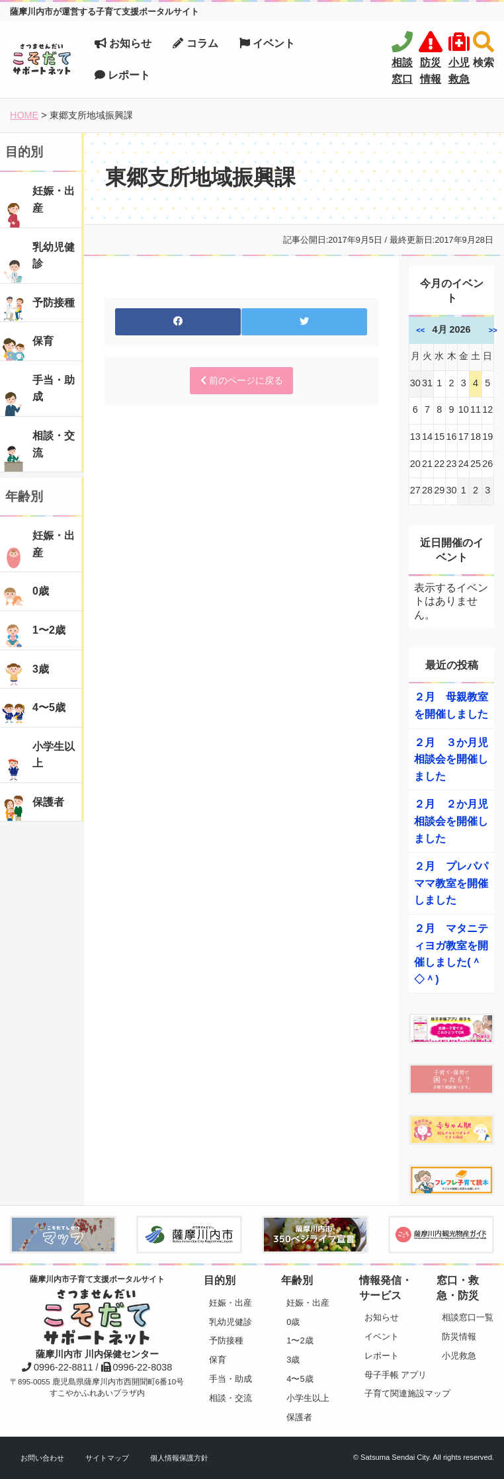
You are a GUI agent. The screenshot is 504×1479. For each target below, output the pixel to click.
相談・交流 (230, 1398)
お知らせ (123, 43)
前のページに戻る (241, 380)
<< (420, 330)
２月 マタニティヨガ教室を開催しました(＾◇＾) (451, 954)
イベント (267, 43)
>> (493, 330)
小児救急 (459, 1356)
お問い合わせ (42, 1458)
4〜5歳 (299, 1379)
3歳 (293, 1360)
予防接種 (226, 1340)
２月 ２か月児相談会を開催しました (451, 820)
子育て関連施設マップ (390, 1393)
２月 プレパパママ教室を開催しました (451, 883)
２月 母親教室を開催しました (451, 705)
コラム (195, 43)
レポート (122, 75)
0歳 (293, 1322)
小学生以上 (307, 1398)
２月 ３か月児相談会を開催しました (451, 759)
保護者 (299, 1417)
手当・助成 (230, 1379)
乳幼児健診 (230, 1322)
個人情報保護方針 (179, 1458)
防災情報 (459, 1336)
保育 (217, 1360)
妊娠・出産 (230, 1303)
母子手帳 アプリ (390, 1375)
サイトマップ (107, 1458)
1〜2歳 (299, 1340)
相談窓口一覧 (467, 1317)
